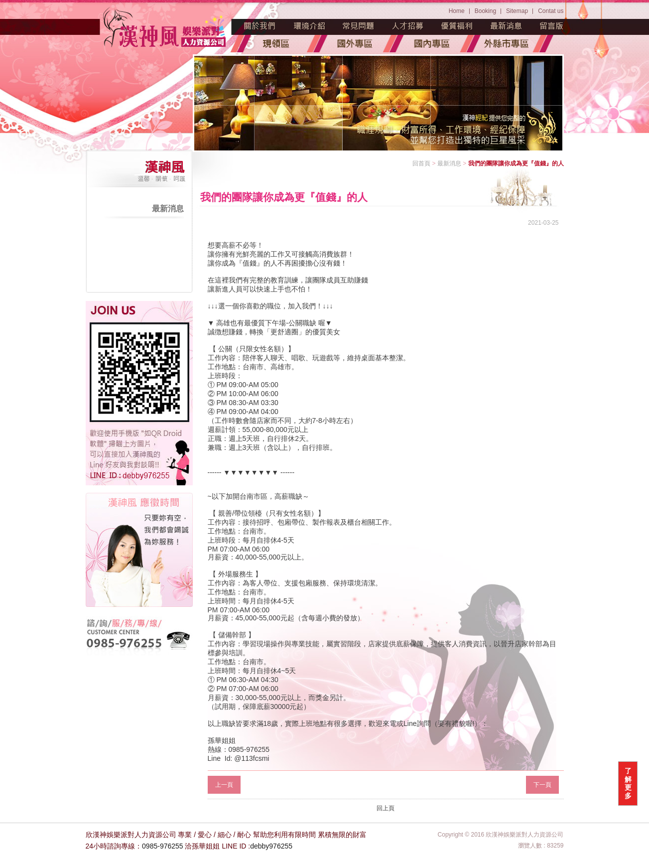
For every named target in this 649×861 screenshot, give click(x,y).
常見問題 (359, 26)
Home (457, 10)
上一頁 (224, 784)
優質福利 (457, 26)
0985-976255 (162, 846)
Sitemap (517, 10)
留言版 (552, 26)
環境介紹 (309, 26)
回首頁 (421, 163)
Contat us (550, 10)
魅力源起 (260, 26)
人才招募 (408, 26)
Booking (485, 10)
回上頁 (385, 808)
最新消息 (506, 26)
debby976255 (271, 846)
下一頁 (542, 784)
